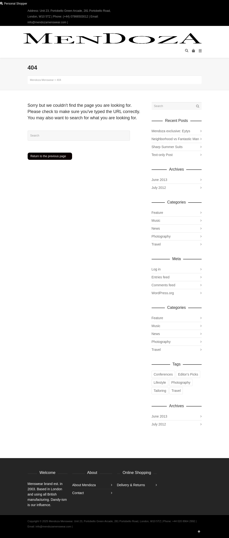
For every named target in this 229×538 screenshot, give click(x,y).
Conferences (163, 374)
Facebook (194, 11)
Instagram (201, 11)
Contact (78, 493)
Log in (156, 269)
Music (156, 220)
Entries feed (161, 277)
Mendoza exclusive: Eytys (171, 131)
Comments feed (163, 285)
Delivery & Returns (131, 485)
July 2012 (159, 188)
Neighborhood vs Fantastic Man (175, 139)
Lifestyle (160, 382)
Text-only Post (162, 155)
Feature (157, 213)
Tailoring (160, 391)
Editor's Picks (188, 374)
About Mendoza (84, 485)
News (156, 228)
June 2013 (159, 180)
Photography (161, 236)
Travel (156, 244)
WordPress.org (163, 293)
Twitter (187, 11)
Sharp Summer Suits (167, 147)
